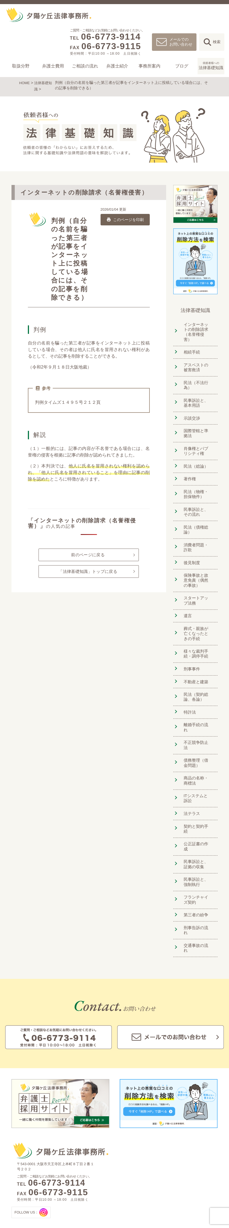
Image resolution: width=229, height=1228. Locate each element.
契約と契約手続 (196, 789)
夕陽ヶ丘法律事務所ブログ (196, 1169)
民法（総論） (194, 454)
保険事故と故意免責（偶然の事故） (196, 564)
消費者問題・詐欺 (196, 532)
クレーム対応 (121, 1178)
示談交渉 (190, 408)
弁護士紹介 (117, 66)
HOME (25, 82)
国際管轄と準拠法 (196, 423)
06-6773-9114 (110, 37)
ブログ (181, 66)
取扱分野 (21, 66)
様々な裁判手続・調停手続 (194, 636)
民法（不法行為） (194, 377)
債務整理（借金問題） (196, 729)
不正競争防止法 (196, 714)
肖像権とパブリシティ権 (196, 440)
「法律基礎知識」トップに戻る (88, 573)
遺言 (185, 598)
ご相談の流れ (85, 66)
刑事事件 (190, 650)
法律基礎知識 (211, 65)
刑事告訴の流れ (196, 876)
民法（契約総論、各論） (194, 676)
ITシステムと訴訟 (196, 763)
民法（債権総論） (194, 515)
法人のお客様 (121, 1169)
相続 (82, 1178)
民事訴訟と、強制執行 (196, 833)
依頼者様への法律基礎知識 (196, 1178)
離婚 (82, 1169)
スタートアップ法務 (196, 584)
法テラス (190, 777)
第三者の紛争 (194, 864)
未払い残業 (120, 1187)
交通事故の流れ (196, 888)
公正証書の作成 (196, 801)
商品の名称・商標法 (196, 746)
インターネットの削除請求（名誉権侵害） (196, 327)
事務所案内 (149, 66)
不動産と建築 (194, 661)
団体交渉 (118, 1195)
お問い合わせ (186, 1187)
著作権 (188, 466)
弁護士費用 (53, 66)
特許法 (188, 690)
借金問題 (85, 1195)
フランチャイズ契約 (196, 850)
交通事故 (85, 1187)
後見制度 (190, 546)
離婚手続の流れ (196, 702)
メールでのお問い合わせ (180, 41)
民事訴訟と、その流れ (196, 498)
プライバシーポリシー (193, 1195)
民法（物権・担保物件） (196, 481)
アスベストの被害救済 (196, 359)
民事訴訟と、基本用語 (196, 394)
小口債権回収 (121, 1204)
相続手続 (190, 345)
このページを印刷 (125, 218)
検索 (217, 42)
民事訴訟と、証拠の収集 (196, 816)
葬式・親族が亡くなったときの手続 (196, 615)
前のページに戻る (88, 553)
